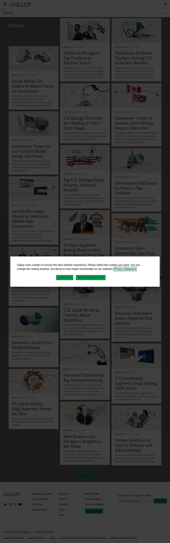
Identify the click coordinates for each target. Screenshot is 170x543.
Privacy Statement (125, 269)
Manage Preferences (90, 277)
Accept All (64, 277)
